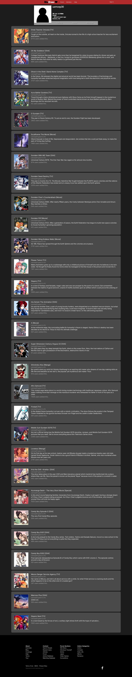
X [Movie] (35, 323)
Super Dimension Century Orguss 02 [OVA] (48, 344)
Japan (62, 654)
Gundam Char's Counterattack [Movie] (46, 197)
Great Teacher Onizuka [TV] (42, 30)
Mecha (79, 654)
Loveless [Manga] (38, 449)
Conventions (64, 658)
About (74, 23)
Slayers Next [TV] (38, 616)
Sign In (112, 2)
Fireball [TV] (36, 407)
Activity (59, 23)
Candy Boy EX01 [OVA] (40, 532)
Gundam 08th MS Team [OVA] (43, 155)
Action (79, 648)
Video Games (64, 656)
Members (68, 2)
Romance (80, 656)
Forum (62, 2)
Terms (27, 656)
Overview (29, 648)
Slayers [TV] (36, 281)
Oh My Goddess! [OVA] (40, 51)
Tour (27, 658)
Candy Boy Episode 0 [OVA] (42, 511)
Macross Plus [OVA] (39, 595)
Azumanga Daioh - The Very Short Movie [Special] (51, 491)
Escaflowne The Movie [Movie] (43, 134)
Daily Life (80, 652)
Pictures (90, 23)
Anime (62, 652)
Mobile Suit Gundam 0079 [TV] (43, 428)
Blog (27, 650)
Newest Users (47, 650)
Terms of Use (29, 666)
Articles (45, 652)
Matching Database (49, 658)
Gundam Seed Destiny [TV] (42, 176)
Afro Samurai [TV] (38, 386)
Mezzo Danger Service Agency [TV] (45, 574)
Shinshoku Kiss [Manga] (40, 365)
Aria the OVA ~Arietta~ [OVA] (42, 470)
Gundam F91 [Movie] (39, 218)
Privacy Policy (43, 666)
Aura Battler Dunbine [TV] (41, 93)
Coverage (29, 652)
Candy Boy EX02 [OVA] (40, 553)
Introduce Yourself (66, 650)
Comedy (80, 650)
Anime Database (48, 656)
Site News (63, 648)
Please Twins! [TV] (38, 260)
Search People (47, 648)
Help (75, 2)
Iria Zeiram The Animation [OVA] (44, 302)
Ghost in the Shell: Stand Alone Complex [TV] (49, 72)
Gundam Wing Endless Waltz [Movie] (46, 239)
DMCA (36, 666)
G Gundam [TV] (37, 114)
